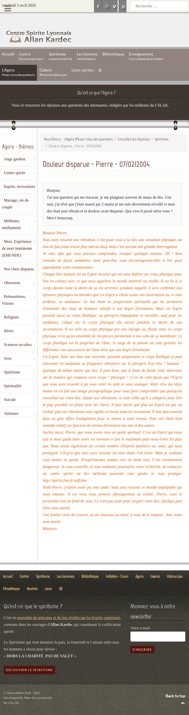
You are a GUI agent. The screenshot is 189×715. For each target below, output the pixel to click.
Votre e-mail (140, 617)
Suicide (10, 388)
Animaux (11, 402)
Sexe (8, 347)
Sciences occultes (18, 333)
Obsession (12, 272)
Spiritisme (12, 361)
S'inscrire (142, 638)
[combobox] (159, 6)
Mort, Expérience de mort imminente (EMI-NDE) (17, 237)
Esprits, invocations (19, 175)
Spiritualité (12, 375)
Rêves (9, 320)
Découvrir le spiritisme (29, 658)
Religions (11, 306)
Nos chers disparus (19, 258)
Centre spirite (14, 162)
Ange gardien (14, 148)
